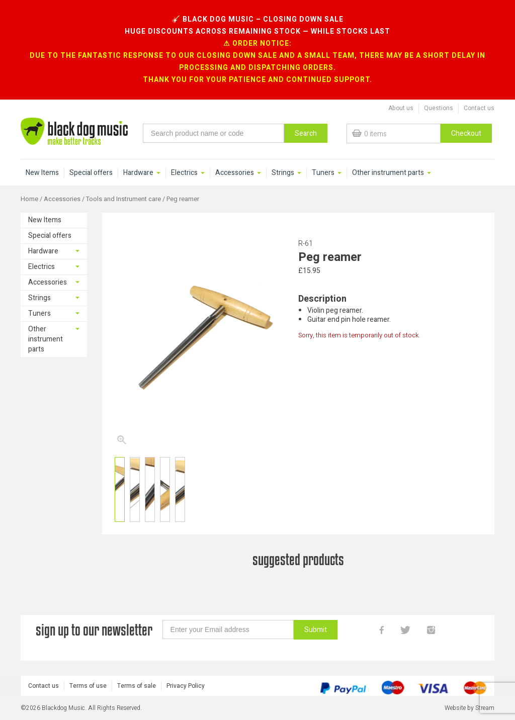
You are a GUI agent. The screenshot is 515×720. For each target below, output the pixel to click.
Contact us (479, 108)
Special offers (91, 173)
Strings (283, 173)
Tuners (323, 173)
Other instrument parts (388, 173)
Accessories (234, 173)
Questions (438, 108)
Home (29, 199)
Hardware (138, 173)
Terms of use (88, 685)
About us (400, 108)
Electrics (184, 173)
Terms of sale (136, 685)
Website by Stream (469, 707)
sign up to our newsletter (94, 629)
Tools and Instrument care (123, 199)
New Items (42, 173)
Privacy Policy (185, 685)
